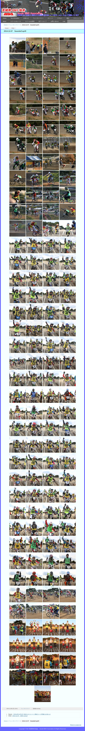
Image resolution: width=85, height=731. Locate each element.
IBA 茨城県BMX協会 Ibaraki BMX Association (42, 8)
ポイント (50, 18)
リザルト (59, 18)
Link (64, 21)
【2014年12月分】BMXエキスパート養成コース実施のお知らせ (32, 714)
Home (4, 18)
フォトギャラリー (38, 18)
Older (12, 28)
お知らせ (26, 18)
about (4, 21)
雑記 (68, 18)
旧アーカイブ (43, 21)
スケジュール (77, 18)
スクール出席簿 (29, 21)
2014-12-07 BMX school (19, 716)
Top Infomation (15, 18)
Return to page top (75, 725)
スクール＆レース (15, 21)
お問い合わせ (55, 21)
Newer (7, 28)
